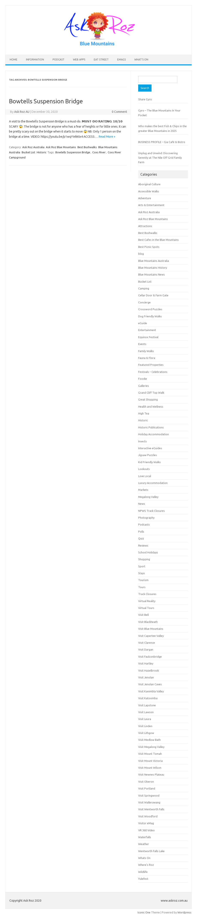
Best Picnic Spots (148, 246)
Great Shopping (148, 399)
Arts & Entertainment (151, 204)
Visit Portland (146, 788)
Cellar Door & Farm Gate (153, 295)
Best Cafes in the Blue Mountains (158, 239)
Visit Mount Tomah (150, 753)
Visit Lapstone (147, 705)
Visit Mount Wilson (149, 767)
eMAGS (121, 59)
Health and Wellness (150, 406)
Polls (141, 531)
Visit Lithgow (146, 732)
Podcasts (144, 524)
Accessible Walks (148, 191)
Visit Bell (143, 614)
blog (141, 253)
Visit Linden (145, 726)
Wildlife (143, 871)
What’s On (141, 59)
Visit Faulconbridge (150, 656)
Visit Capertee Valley (151, 635)
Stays (141, 573)
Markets (143, 489)
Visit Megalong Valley (151, 746)
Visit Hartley (145, 663)
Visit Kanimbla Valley (151, 691)
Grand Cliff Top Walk (151, 392)
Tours (141, 587)
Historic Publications (151, 427)
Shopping (144, 559)
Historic (41, 152)
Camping (143, 288)
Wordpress (184, 912)
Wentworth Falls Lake (151, 851)
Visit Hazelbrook (148, 670)
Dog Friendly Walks (150, 316)
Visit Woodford (148, 816)
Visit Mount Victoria (150, 760)
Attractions (145, 225)
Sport (141, 566)
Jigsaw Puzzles (147, 454)
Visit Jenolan (146, 677)
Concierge (144, 302)
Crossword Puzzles (150, 309)
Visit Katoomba (148, 698)
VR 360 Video (146, 830)
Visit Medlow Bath (149, 739)
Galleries (143, 385)
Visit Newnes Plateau (151, 774)
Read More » (107, 136)
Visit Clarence (146, 642)
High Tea (143, 413)
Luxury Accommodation (153, 482)
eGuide (142, 323)
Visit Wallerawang (149, 802)
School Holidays (148, 552)
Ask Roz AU (21, 111)
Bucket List (28, 152)
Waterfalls (144, 837)
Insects (142, 441)
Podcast (58, 59)
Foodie (142, 378)
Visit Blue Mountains (150, 628)
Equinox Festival (148, 337)
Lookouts (144, 468)
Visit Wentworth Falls (151, 809)
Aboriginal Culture (149, 184)
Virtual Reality (146, 601)
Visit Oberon (146, 781)
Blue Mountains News (151, 274)
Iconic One (144, 912)
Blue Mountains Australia (153, 260)
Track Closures (147, 593)
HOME (13, 59)
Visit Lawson (146, 712)
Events (142, 343)
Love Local (144, 476)
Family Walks (146, 351)
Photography (146, 517)
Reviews (143, 545)
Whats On (144, 857)
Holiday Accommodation (153, 434)
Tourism (143, 580)
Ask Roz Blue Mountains (61, 147)
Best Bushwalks (87, 147)
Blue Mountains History (152, 267)
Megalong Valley (148, 496)
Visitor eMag (146, 823)
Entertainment (147, 329)
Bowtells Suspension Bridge (46, 101)
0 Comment (119, 111)
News (141, 503)
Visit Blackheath (148, 621)
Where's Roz (146, 864)
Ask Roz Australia (33, 147)
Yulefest (143, 878)
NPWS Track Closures (151, 510)
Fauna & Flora (146, 357)
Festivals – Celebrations (152, 371)
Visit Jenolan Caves (150, 684)
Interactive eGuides (150, 448)
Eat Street (101, 59)
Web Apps (79, 59)
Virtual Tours (146, 607)
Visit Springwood (148, 795)
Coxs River (99, 152)
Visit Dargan (145, 649)
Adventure (144, 198)
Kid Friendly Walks (149, 462)
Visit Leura (144, 718)
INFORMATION (35, 59)
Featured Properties (151, 364)
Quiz (141, 538)
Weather (143, 843)
